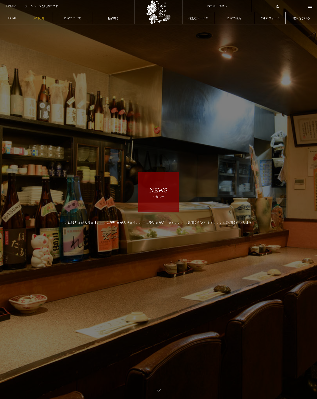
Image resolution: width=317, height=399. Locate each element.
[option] (67, 6)
